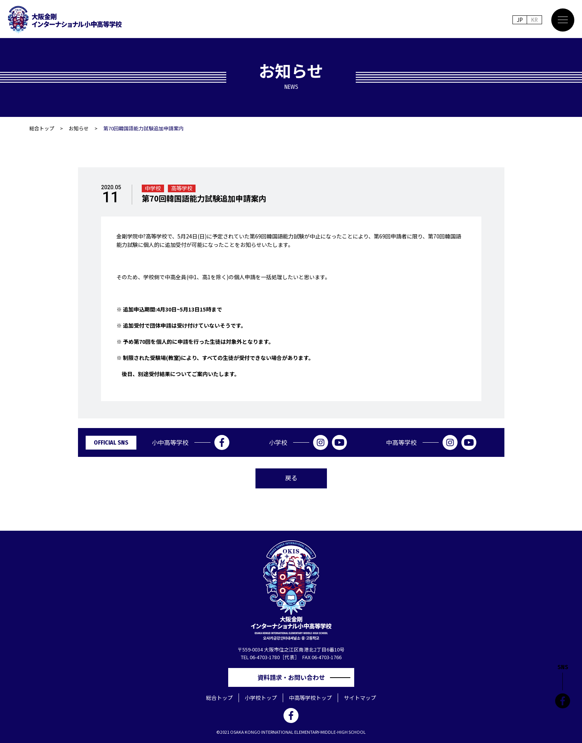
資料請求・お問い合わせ (294, 677)
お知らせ (79, 128)
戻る (291, 477)
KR (534, 20)
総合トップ (41, 128)
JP (519, 20)
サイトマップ (360, 697)
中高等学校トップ (310, 697)
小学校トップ (261, 697)
